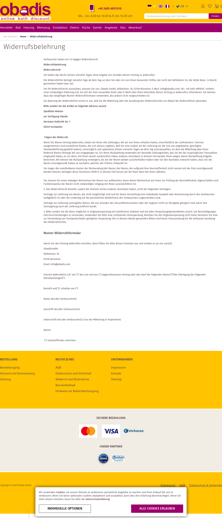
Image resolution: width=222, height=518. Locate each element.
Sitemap (116, 379)
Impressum (118, 367)
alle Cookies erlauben (157, 508)
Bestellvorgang (10, 367)
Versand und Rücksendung (17, 373)
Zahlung (5, 379)
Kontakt (116, 373)
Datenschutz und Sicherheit (73, 373)
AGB (58, 367)
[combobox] (176, 16)
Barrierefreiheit (65, 385)
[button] (183, 6)
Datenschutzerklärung (98, 499)
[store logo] (25, 11)
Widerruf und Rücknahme (72, 379)
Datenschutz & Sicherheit (205, 485)
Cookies (60, 492)
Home (23, 37)
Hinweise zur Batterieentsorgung (77, 391)
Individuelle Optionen (65, 508)
